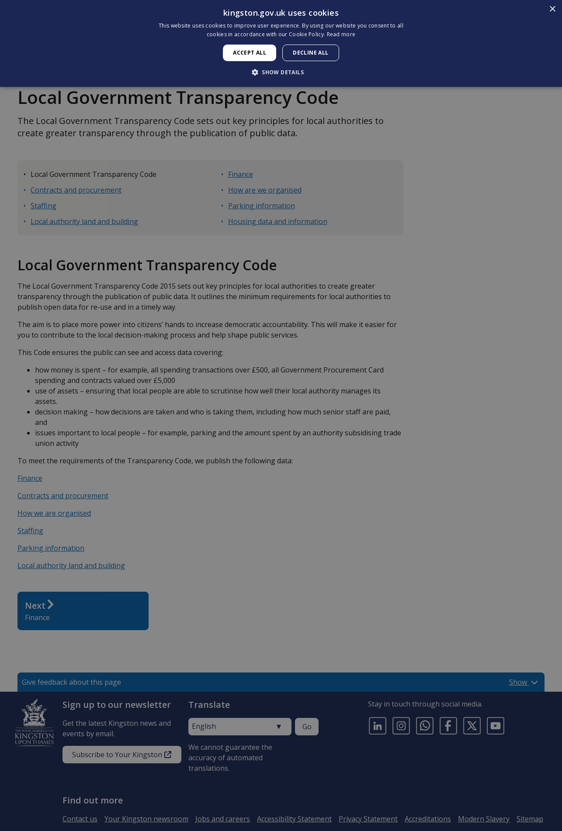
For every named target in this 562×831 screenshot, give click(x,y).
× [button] (552, 9)
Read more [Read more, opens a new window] (341, 34)
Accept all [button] (249, 52)
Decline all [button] (310, 52)
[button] (281, 72)
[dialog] (281, 43)
